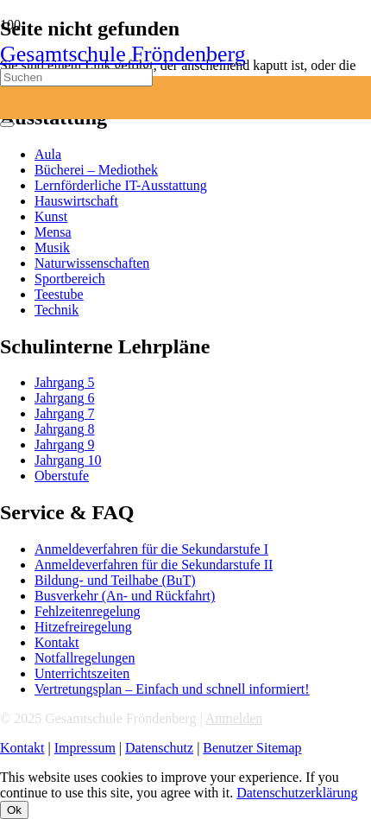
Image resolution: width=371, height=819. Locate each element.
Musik (52, 247)
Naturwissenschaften (92, 263)
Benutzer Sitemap (252, 747)
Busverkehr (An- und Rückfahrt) (125, 595)
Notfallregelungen (85, 658)
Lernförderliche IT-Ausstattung (121, 185)
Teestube (59, 294)
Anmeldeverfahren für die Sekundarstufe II (154, 564)
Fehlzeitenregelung (88, 611)
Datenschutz (159, 747)
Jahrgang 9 (64, 444)
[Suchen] (76, 77)
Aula (48, 154)
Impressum (85, 747)
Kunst (51, 216)
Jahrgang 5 (64, 382)
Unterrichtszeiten (82, 673)
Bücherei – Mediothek (96, 169)
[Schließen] (7, 124)
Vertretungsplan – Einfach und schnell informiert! (172, 689)
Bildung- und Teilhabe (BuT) (115, 580)
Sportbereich (70, 278)
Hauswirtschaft (76, 201)
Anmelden (234, 718)
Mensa (53, 232)
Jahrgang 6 (64, 397)
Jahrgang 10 (68, 460)
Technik (57, 309)
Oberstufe (62, 475)
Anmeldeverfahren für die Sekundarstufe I (151, 549)
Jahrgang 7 (64, 413)
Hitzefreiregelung (83, 626)
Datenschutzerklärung (296, 792)
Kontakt (57, 642)
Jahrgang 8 (64, 429)
